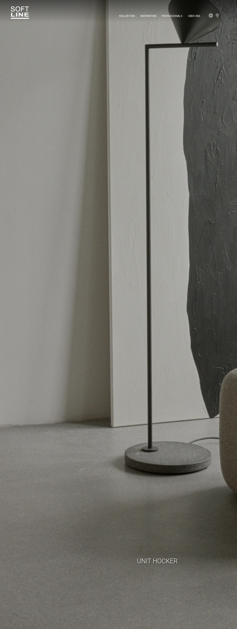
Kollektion (127, 16)
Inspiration (148, 16)
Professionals (172, 16)
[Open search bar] (224, 17)
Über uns (194, 16)
